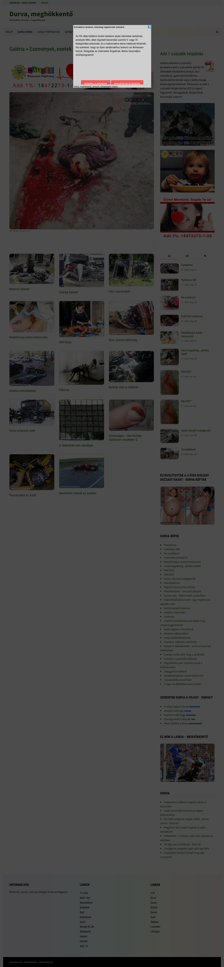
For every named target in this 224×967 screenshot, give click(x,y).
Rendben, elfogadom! (95, 83)
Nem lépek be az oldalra (127, 83)
